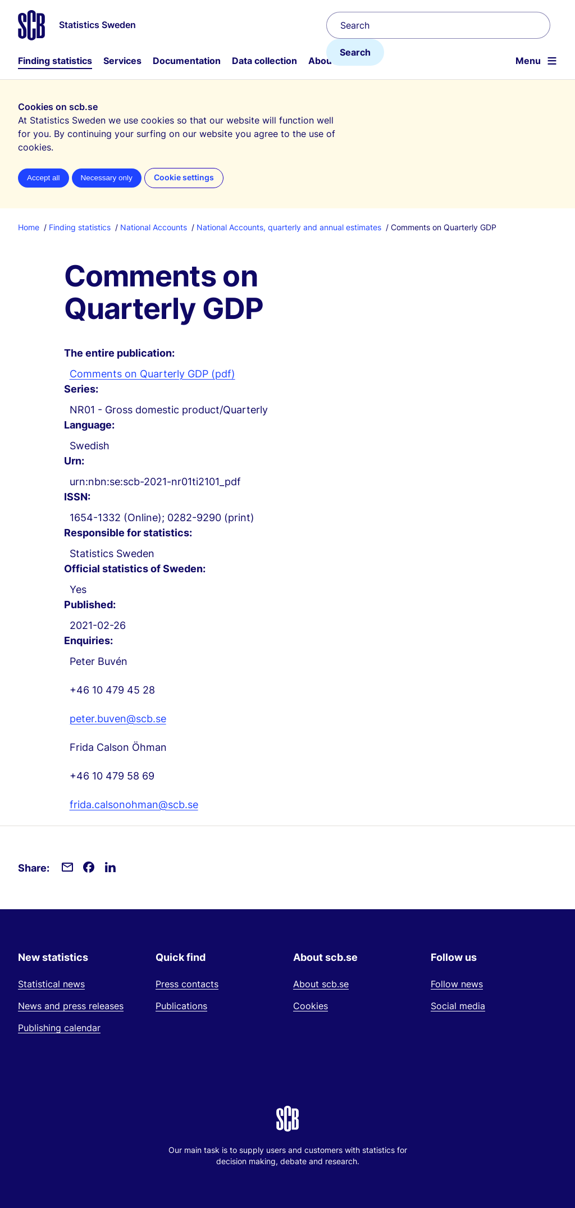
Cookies (310, 1005)
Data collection (264, 60)
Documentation (187, 60)
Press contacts (187, 984)
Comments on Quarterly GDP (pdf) (152, 374)
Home (28, 227)
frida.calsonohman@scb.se (134, 804)
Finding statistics (55, 60)
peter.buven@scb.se (118, 718)
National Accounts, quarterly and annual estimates (289, 227)
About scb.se (321, 984)
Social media (458, 1005)
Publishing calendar (59, 1027)
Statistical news (51, 984)
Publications (181, 1005)
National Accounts (153, 227)
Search (355, 52)
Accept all (43, 178)
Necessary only (107, 178)
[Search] (438, 25)
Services (122, 60)
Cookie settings (184, 177)
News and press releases (71, 1005)
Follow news (457, 984)
